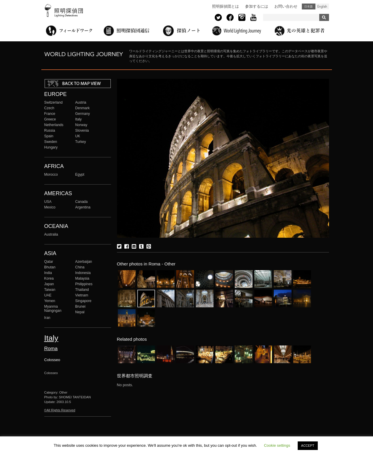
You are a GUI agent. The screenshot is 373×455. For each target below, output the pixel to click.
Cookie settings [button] (277, 445)
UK (77, 136)
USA (48, 202)
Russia (49, 130)
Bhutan (50, 267)
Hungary (51, 147)
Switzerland (53, 102)
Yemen (49, 301)
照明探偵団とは (225, 6)
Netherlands (53, 125)
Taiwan (50, 290)
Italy (78, 119)
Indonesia (83, 273)
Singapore (83, 301)
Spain (48, 136)
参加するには (256, 6)
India (48, 273)
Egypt (79, 174)
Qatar (48, 262)
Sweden (50, 142)
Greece (50, 119)
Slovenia (82, 130)
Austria (81, 102)
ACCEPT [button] (308, 445)
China (80, 267)
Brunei (80, 306)
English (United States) (322, 6)
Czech (49, 108)
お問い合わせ (285, 6)
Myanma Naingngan (52, 308)
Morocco (51, 174)
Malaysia (82, 278)
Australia (51, 234)
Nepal (80, 312)
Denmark (82, 108)
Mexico (50, 207)
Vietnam (81, 295)
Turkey (80, 142)
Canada (81, 202)
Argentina (83, 207)
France (50, 114)
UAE (48, 295)
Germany (82, 114)
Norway (81, 125)
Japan (49, 284)
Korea (49, 278)
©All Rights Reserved (59, 410)
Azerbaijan (83, 262)
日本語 (308, 6)
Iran (47, 318)
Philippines (83, 284)
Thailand (82, 290)
